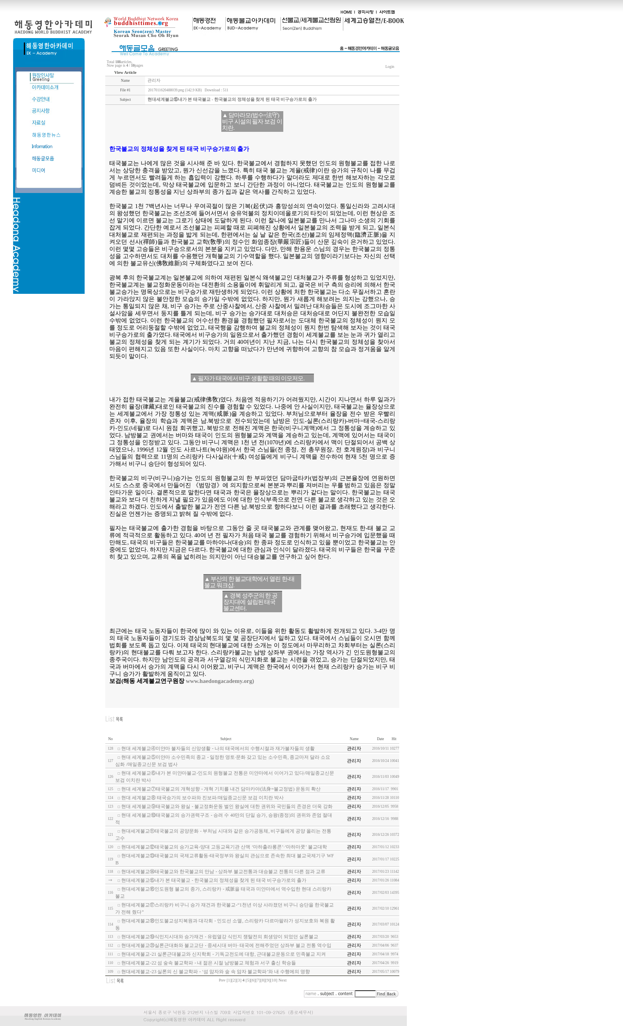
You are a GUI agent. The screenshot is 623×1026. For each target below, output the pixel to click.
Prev (222, 980)
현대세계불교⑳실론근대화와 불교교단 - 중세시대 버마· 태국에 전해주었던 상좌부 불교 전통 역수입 (226, 945)
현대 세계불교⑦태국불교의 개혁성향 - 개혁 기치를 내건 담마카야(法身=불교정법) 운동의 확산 (221, 789)
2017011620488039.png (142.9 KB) (174, 90)
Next (283, 980)
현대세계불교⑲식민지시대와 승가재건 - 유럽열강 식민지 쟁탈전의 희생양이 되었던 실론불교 (219, 936)
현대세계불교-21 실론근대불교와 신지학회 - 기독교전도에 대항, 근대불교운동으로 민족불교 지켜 (223, 954)
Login (390, 67)
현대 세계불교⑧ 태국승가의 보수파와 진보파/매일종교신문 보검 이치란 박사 (202, 797)
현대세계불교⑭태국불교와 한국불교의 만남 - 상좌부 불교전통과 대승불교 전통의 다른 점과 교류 (223, 871)
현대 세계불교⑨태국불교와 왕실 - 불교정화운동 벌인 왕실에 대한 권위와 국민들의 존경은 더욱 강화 (227, 806)
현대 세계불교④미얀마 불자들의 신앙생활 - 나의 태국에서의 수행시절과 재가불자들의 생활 (218, 748)
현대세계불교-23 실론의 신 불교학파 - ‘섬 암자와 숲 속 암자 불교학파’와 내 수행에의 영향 (215, 971)
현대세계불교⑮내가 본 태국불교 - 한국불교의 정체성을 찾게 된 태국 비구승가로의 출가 (213, 880)
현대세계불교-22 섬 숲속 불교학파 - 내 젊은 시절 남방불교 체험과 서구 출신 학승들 (208, 963)
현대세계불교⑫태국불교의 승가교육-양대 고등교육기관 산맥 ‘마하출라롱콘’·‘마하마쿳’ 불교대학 (224, 847)
